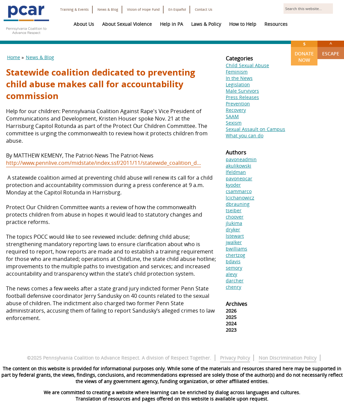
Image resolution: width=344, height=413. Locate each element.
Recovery (236, 110)
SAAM (232, 116)
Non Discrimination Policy (287, 358)
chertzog (235, 255)
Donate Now (304, 52)
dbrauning (238, 204)
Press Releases (242, 97)
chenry (233, 287)
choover (235, 217)
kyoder (233, 185)
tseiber (234, 210)
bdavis (233, 261)
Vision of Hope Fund (143, 9)
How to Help (242, 24)
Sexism (234, 123)
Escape (330, 49)
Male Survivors (242, 91)
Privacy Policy (235, 358)
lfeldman (236, 172)
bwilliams (236, 248)
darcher (235, 280)
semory (234, 268)
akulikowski (238, 166)
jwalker (234, 242)
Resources (276, 24)
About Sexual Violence (127, 24)
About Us (84, 24)
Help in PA (171, 24)
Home (13, 57)
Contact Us (203, 9)
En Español (177, 9)
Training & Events (74, 9)
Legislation (238, 84)
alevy (231, 274)
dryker (233, 229)
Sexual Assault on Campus (255, 129)
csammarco (239, 191)
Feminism (237, 71)
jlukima (234, 223)
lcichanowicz (240, 197)
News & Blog (107, 9)
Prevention (238, 103)
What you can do (244, 135)
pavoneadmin (241, 159)
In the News (239, 78)
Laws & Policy (206, 24)
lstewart (235, 236)
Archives (236, 304)
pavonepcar (239, 178)
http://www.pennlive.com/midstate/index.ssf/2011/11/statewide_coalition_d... (103, 163)
